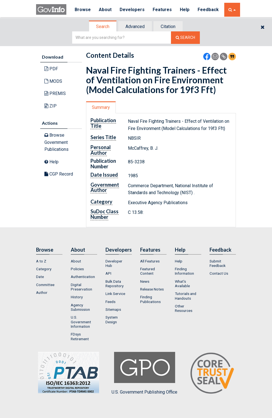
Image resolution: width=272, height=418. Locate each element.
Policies (77, 269)
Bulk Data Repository (114, 283)
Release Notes (152, 289)
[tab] (103, 26)
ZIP (50, 106)
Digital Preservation (81, 286)
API (108, 273)
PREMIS (55, 93)
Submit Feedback (218, 263)
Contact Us (219, 273)
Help (185, 9)
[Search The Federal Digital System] (185, 37)
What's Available (182, 283)
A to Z (41, 261)
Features (162, 9)
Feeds (110, 301)
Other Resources (183, 308)
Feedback (208, 9)
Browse (83, 9)
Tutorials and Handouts (185, 295)
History (77, 297)
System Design (111, 319)
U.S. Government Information (81, 322)
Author (41, 292)
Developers (132, 9)
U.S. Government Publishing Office (144, 373)
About (105, 9)
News (144, 281)
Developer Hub (113, 263)
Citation (168, 26)
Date (40, 276)
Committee (45, 284)
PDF (51, 68)
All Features (150, 261)
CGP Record (58, 174)
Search (102, 26)
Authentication (83, 276)
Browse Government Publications (56, 142)
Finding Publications (150, 299)
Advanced (135, 26)
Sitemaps (113, 309)
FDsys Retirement (80, 336)
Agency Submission (80, 307)
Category (43, 269)
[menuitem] (49, 261)
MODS (53, 81)
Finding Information (184, 271)
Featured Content (147, 271)
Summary (101, 107)
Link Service (115, 293)
